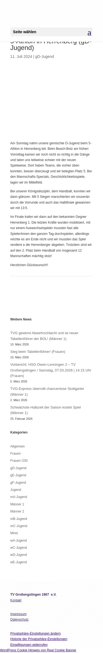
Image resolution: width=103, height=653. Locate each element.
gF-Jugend (18, 483)
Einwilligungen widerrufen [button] (29, 645)
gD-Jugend (44, 56)
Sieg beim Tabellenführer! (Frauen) (37, 352)
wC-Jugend (18, 548)
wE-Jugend (18, 562)
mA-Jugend (18, 497)
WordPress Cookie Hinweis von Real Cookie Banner (38, 650)
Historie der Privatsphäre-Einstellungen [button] (38, 639)
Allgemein (17, 446)
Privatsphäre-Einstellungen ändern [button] (35, 633)
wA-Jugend (18, 540)
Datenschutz (19, 619)
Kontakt (16, 600)
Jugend (15, 490)
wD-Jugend (18, 555)
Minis (14, 533)
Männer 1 (17, 504)
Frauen (15, 453)
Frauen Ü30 (19, 461)
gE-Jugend (18, 475)
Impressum (18, 614)
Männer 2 (17, 511)
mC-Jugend (18, 526)
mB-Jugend (18, 519)
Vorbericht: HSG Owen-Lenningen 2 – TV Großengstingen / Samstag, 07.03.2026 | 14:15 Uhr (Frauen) (50, 370)
